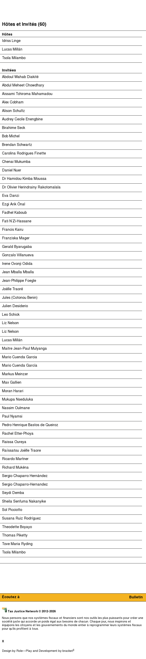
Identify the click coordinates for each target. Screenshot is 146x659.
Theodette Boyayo (17, 527)
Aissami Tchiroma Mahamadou (27, 94)
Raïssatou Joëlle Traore (21, 451)
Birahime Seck (13, 128)
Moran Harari (12, 391)
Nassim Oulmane (16, 408)
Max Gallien (11, 383)
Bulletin (136, 597)
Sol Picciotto (12, 510)
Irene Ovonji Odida (17, 264)
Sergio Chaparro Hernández (25, 476)
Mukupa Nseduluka (17, 400)
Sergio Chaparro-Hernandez (25, 485)
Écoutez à (11, 597)
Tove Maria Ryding (17, 544)
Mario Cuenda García (19, 366)
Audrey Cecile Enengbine (22, 119)
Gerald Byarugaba (17, 247)
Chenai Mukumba (16, 162)
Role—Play (24, 651)
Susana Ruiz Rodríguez (21, 518)
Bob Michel (11, 136)
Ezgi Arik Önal (13, 204)
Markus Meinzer (15, 374)
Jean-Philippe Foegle (19, 281)
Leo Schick (11, 315)
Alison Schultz (13, 111)
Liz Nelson (10, 323)
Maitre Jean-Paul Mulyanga (24, 349)
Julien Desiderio (15, 306)
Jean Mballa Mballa (18, 272)
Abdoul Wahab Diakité (20, 77)
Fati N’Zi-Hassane (16, 221)
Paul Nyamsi (12, 417)
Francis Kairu (12, 230)
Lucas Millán (12, 340)
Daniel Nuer (11, 170)
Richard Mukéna (15, 468)
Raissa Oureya (14, 442)
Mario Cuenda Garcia (19, 357)
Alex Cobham (13, 102)
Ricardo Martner (15, 459)
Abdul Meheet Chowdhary (23, 85)
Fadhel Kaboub (14, 213)
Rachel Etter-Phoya (18, 434)
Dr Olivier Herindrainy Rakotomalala (31, 187)
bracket (68, 651)
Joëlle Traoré (12, 289)
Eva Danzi (10, 196)
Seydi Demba (13, 493)
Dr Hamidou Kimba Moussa (24, 179)
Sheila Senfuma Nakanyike (24, 502)
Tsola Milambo (14, 552)
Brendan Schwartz (17, 145)
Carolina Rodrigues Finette (24, 153)
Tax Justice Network (20, 611)
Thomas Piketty (15, 535)
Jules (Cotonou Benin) (19, 298)
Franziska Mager (16, 238)
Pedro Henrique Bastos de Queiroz (30, 425)
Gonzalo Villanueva (18, 255)
